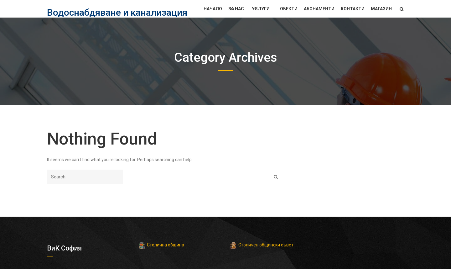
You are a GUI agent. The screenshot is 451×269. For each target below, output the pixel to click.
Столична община (165, 244)
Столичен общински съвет (265, 244)
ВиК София (64, 248)
